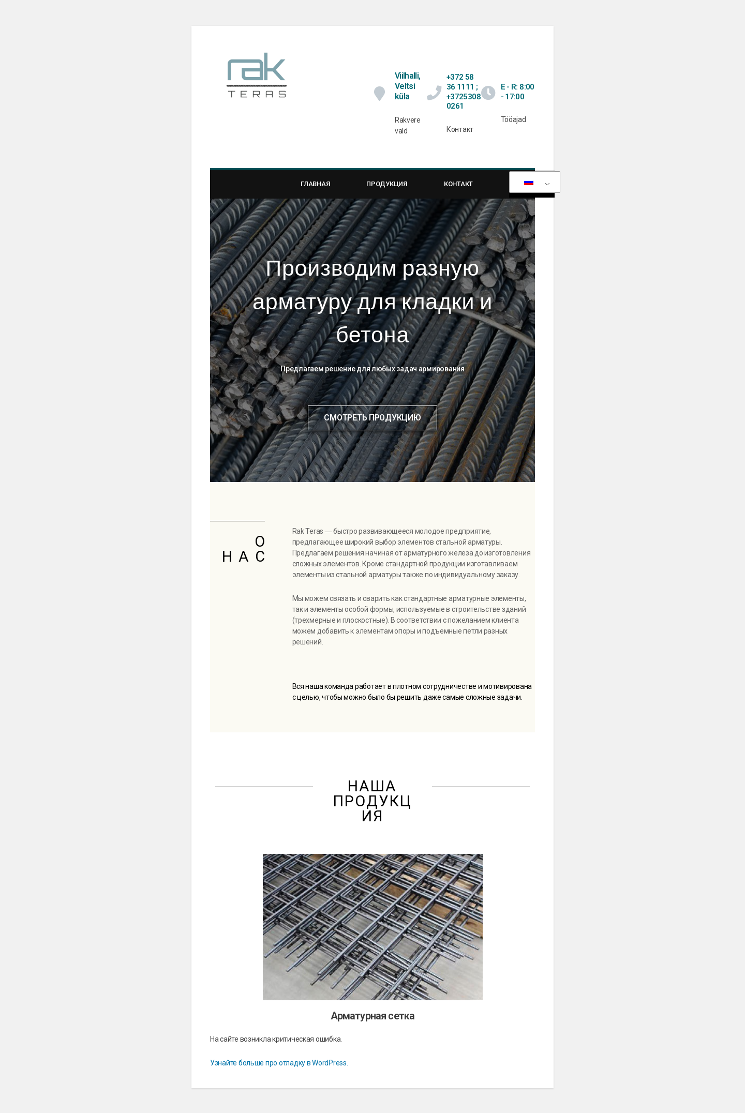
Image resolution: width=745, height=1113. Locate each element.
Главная (315, 190)
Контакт (458, 190)
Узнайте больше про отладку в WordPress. (279, 1069)
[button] (372, 424)
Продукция (386, 190)
